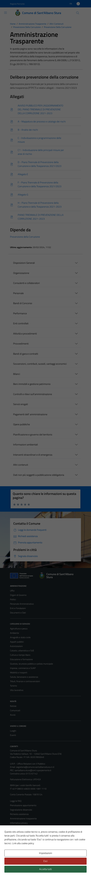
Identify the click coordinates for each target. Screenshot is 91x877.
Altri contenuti (20, 465)
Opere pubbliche (21, 424)
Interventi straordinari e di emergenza (32, 455)
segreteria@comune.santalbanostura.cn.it (35, 767)
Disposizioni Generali (24, 263)
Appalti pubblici (17, 641)
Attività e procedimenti (25, 333)
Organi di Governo (18, 595)
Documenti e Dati (18, 612)
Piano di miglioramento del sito (24, 840)
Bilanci (16, 374)
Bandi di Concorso (22, 303)
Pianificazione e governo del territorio (32, 434)
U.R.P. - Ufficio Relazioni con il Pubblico (27, 763)
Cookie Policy (16, 827)
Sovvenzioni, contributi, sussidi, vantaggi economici (40, 364)
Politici (13, 599)
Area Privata (15, 852)
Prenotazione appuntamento (23, 805)
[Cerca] (77, 13)
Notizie (13, 706)
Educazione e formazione (21, 659)
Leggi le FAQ (15, 801)
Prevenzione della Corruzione (25, 237)
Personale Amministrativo (22, 603)
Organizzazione (21, 273)
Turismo (13, 685)
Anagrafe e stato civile (20, 637)
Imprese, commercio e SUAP (23, 668)
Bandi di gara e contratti (25, 354)
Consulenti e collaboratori (26, 283)
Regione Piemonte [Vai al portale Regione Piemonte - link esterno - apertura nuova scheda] (17, 3)
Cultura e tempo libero (20, 655)
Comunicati (15, 710)
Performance (20, 313)
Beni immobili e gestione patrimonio (32, 384)
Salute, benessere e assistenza (24, 677)
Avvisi (12, 714)
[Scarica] (45, 110)
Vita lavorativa (16, 690)
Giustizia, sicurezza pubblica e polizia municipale (31, 663)
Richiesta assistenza (19, 814)
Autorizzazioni (16, 646)
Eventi (13, 735)
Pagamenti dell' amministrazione (30, 414)
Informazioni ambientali (25, 444)
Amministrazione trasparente (23, 818)
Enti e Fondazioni (18, 608)
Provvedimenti (21, 343)
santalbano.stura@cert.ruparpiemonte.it (33, 770)
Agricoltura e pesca (18, 628)
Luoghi (13, 730)
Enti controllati (20, 323)
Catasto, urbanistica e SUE (22, 650)
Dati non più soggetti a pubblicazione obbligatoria (38, 475)
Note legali (15, 831)
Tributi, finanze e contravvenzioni (25, 681)
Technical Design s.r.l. (28, 869)
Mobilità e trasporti (18, 672)
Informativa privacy (19, 823)
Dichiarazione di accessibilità (23, 836)
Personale (18, 293)
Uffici (12, 590)
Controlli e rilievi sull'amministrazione (32, 394)
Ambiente (14, 633)
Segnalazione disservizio (21, 809)
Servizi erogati (20, 404)
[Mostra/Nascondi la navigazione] (5, 12)
